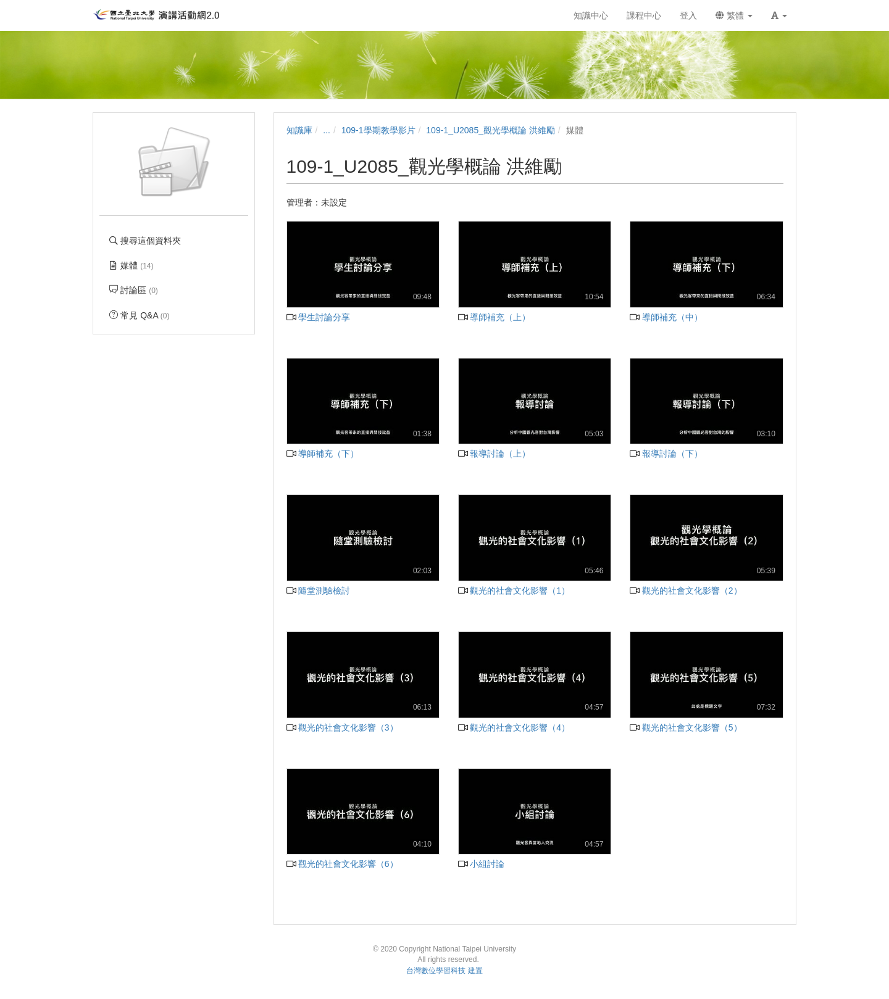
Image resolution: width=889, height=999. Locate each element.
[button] (779, 15)
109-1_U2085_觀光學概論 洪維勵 (490, 130)
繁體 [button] (734, 15)
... (326, 130)
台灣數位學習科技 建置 (444, 970)
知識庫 (299, 130)
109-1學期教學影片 (378, 130)
